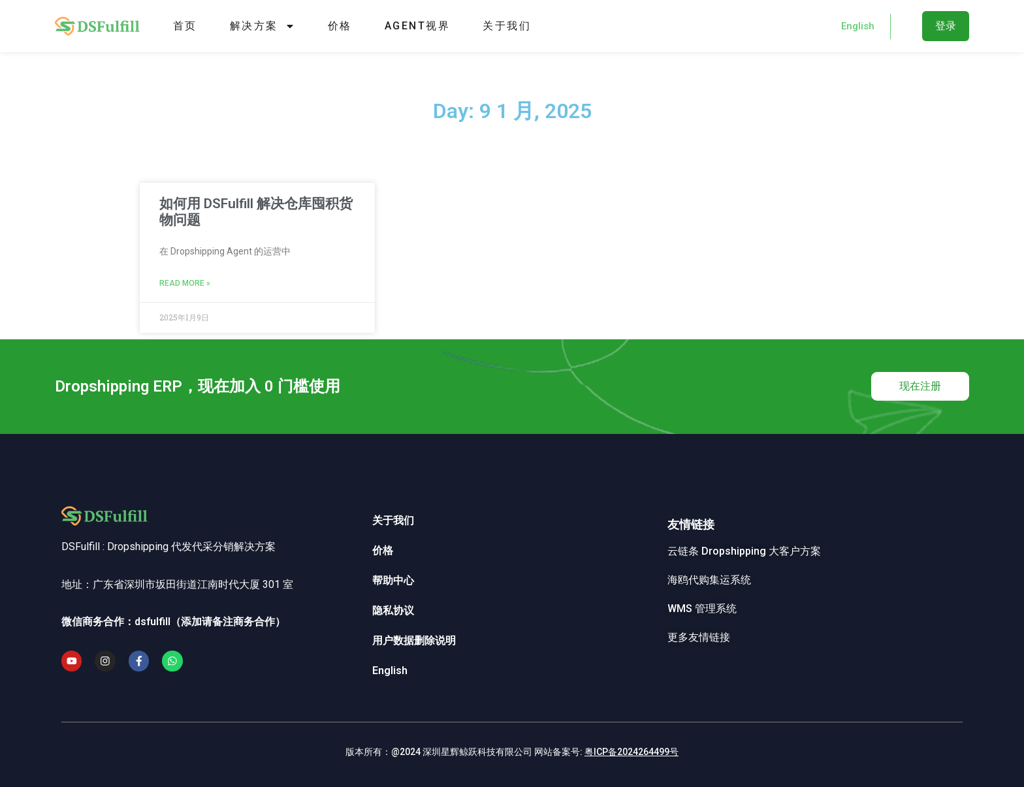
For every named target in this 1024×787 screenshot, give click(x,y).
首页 (185, 26)
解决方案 (262, 26)
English (390, 670)
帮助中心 (393, 580)
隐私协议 (393, 610)
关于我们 (507, 26)
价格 (340, 26)
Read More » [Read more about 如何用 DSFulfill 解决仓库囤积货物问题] (184, 283)
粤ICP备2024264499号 (631, 752)
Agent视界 (418, 26)
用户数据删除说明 (414, 640)
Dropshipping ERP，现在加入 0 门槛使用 (197, 386)
